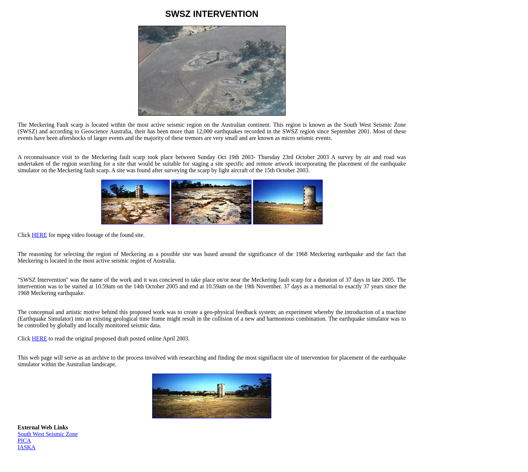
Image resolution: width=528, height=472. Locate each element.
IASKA (27, 447)
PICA (24, 440)
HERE (39, 235)
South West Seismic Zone (48, 434)
